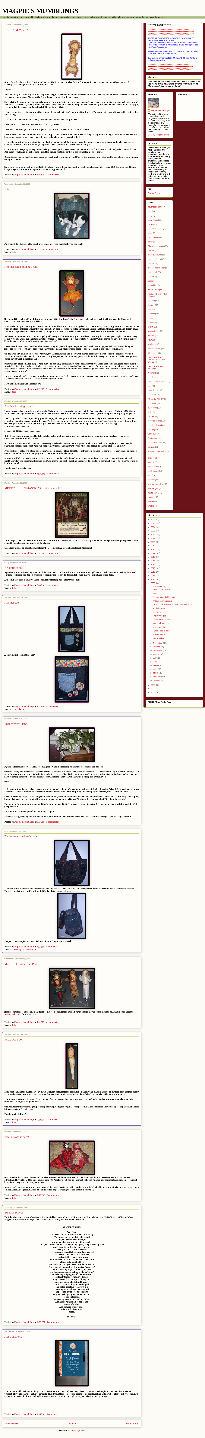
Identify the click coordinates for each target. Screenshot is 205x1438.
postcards (152, 395)
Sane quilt (152, 434)
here (31, 1109)
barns (150, 224)
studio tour (152, 467)
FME (150, 309)
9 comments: (52, 389)
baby (150, 216)
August (156, 654)
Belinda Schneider (13, 1014)
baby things (153, 220)
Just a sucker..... (13, 1336)
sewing (151, 447)
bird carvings (153, 237)
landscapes (153, 353)
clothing (151, 250)
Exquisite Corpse (155, 289)
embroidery (152, 285)
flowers (151, 305)
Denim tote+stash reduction (21, 836)
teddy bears (153, 471)
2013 (153, 568)
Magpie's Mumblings (160, 110)
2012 (153, 572)
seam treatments (155, 442)
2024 (153, 527)
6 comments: (52, 1022)
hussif (150, 322)
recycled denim (19, 709)
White (150, 501)
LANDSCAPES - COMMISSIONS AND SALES (157, 359)
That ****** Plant (15, 723)
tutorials (151, 480)
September (158, 650)
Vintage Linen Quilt (156, 484)
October (156, 647)
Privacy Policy (154, 193)
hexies (150, 318)
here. (129, 572)
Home (72, 1423)
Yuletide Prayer (13, 1212)
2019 (153, 546)
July (155, 658)
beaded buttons (154, 229)
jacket (150, 327)
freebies (151, 314)
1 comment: (52, 1119)
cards (150, 242)
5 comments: (53, 1414)
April (155, 669)
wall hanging (153, 488)
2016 (153, 557)
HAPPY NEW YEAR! (17, 30)
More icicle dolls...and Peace (21, 964)
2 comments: (52, 249)
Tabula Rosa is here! (16, 1137)
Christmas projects (156, 246)
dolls (14, 392)
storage (151, 462)
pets (14, 252)
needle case (153, 377)
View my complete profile (158, 135)
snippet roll (152, 458)
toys (149, 475)
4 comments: (53, 474)
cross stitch (152, 272)
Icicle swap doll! (14, 1039)
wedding (151, 497)
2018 (153, 549)
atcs (149, 211)
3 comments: (52, 553)
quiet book (152, 408)
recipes (151, 416)
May (155, 665)
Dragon (151, 281)
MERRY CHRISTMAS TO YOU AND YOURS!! (34, 488)
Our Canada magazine (157, 382)
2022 (153, 534)
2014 (153, 564)
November (157, 643)
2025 (153, 523)
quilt (149, 412)
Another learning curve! (18, 406)
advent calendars (155, 207)
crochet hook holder (156, 268)
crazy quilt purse (155, 255)
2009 (153, 583)
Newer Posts (11, 1423)
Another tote (12, 602)
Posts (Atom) (78, 1431)
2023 (153, 531)
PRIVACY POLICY (156, 399)
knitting (151, 344)
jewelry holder (154, 331)
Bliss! (7, 189)
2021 (153, 538)
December (157, 586)
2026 (153, 519)
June (155, 662)
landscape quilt (154, 349)
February (157, 677)
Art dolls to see (13, 567)
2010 (153, 579)
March (156, 673)
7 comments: (52, 175)
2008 (153, 685)
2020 (153, 542)
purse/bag (16, 949)
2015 (153, 561)
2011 (153, 576)
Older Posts (132, 1423)
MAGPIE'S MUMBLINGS (40, 11)
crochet (151, 263)
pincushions (153, 390)
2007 (153, 689)
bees (150, 233)
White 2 (151, 506)
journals (151, 335)
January (156, 680)
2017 (153, 553)
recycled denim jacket (157, 425)
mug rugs (152, 373)
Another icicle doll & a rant (21, 266)
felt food (151, 301)
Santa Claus (153, 438)
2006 (153, 692)
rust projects (153, 429)
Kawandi (151, 340)
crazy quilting (153, 259)
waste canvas (153, 493)
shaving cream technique (158, 451)
